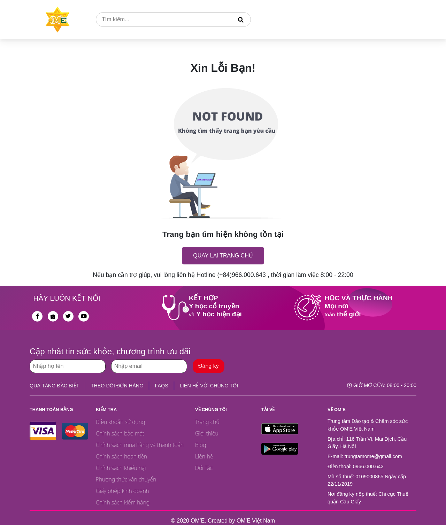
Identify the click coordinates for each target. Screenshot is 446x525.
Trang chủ (207, 422)
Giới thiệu (206, 433)
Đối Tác (204, 468)
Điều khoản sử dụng (120, 422)
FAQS (161, 385)
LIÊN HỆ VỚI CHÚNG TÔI (209, 385)
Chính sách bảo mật (120, 433)
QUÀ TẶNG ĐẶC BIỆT (54, 385)
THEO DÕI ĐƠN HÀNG (117, 385)
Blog (200, 445)
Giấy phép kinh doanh (122, 491)
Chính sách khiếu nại (121, 468)
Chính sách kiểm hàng (122, 502)
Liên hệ (204, 456)
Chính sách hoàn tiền (121, 456)
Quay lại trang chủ (223, 255)
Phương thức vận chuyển (126, 479)
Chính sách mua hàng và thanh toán (140, 445)
